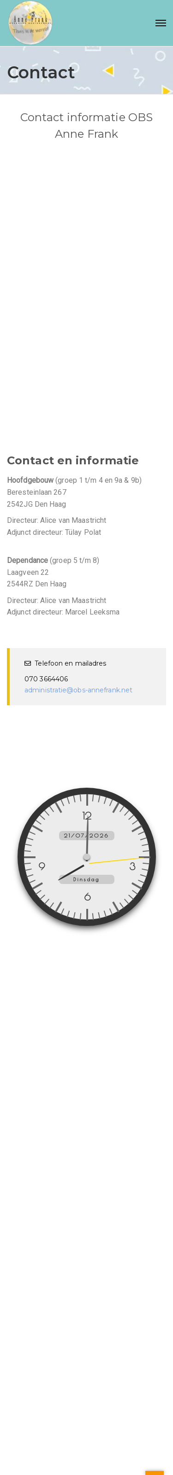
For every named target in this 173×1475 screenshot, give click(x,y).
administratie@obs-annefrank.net (78, 690)
